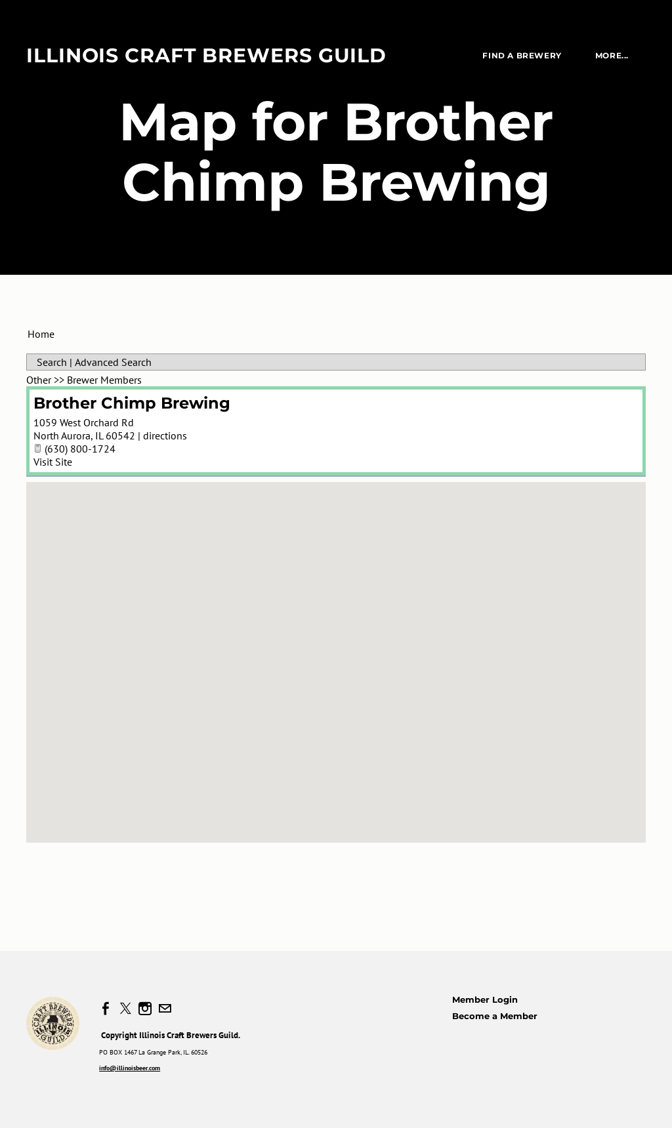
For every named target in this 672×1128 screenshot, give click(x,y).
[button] (336, 650)
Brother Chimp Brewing (131, 403)
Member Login (485, 999)
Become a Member (494, 1016)
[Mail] (164, 1008)
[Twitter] (125, 1008)
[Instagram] (145, 1008)
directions (165, 435)
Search (52, 362)
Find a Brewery (521, 55)
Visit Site (52, 461)
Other (38, 379)
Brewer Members (104, 379)
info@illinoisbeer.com (129, 1068)
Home (41, 333)
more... (612, 55)
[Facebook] (105, 1008)
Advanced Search (113, 362)
